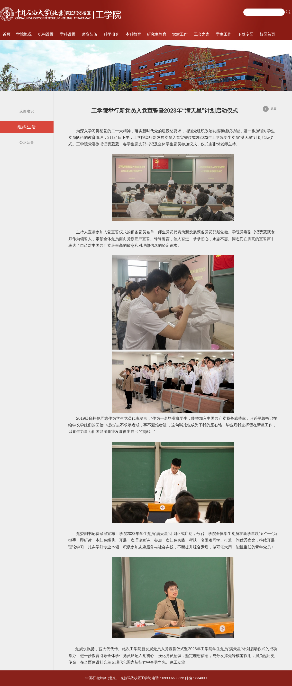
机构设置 (46, 34)
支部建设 (26, 111)
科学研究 (111, 34)
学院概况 (24, 34)
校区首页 (267, 34)
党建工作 (180, 34)
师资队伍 (89, 34)
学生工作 (223, 34)
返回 (269, 109)
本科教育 (133, 34)
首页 (6, 34)
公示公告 (26, 142)
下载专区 (245, 34)
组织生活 (27, 126)
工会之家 (202, 34)
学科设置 (67, 34)
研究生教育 (156, 34)
